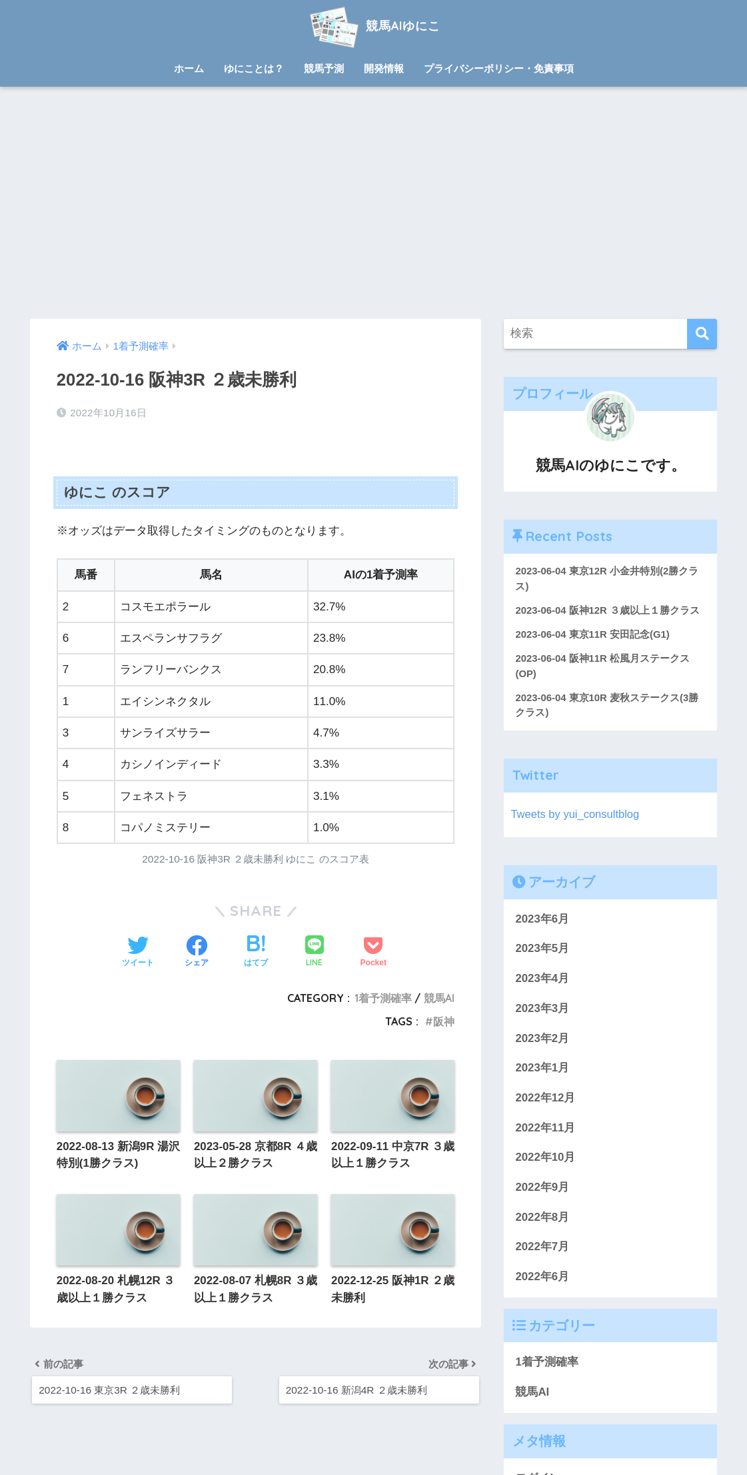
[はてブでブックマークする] (256, 953)
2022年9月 (542, 1189)
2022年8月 (542, 1218)
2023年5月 (542, 950)
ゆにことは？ (254, 68)
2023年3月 (542, 1009)
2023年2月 (542, 1039)
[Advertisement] (373, 202)
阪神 (443, 1021)
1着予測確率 (383, 998)
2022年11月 (545, 1129)
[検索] (702, 334)
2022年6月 (542, 1278)
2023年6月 (542, 920)
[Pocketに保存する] (373, 953)
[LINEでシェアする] (314, 952)
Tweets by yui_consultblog (575, 816)
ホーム (189, 68)
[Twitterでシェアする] (138, 953)
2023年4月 (542, 980)
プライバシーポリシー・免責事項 (499, 68)
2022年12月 (545, 1099)
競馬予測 (324, 68)
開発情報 (384, 68)
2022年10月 (545, 1159)
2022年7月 (542, 1248)
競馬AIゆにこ (373, 25)
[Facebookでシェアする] (197, 953)
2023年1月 (542, 1069)
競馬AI (439, 998)
